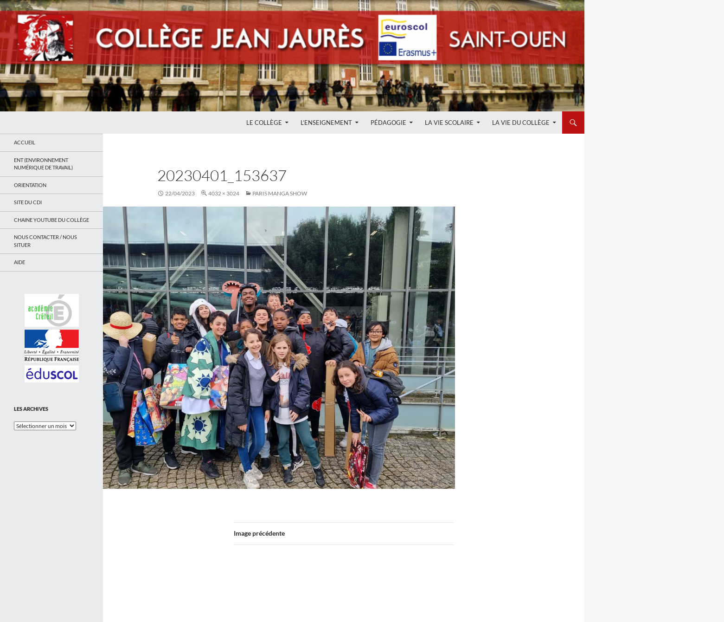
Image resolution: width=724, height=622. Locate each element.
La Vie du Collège (521, 122)
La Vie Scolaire (449, 122)
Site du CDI (28, 202)
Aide (19, 262)
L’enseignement (326, 122)
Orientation (30, 185)
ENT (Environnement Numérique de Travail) (43, 164)
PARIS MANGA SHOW (279, 193)
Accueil (24, 142)
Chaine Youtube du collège (51, 220)
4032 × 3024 (223, 193)
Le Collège (264, 122)
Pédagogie (388, 122)
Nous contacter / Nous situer (45, 241)
